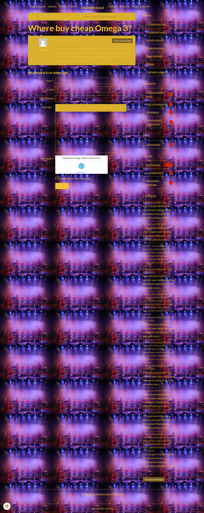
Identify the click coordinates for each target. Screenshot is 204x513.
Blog (134, 6)
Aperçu (128, 108)
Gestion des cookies (102, 508)
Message (47, 107)
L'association (74, 16)
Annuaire (124, 6)
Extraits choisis (154, 40)
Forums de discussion (51, 16)
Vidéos (73, 6)
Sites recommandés (159, 104)
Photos (63, 6)
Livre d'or (145, 6)
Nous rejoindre (154, 55)
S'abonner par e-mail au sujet (75, 178)
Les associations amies (159, 94)
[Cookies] (7, 506)
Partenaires (159, 112)
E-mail (50, 89)
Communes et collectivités (159, 121)
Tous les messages (154, 479)
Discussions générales (159, 182)
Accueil (32, 16)
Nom (49, 80)
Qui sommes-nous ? (157, 24)
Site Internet (47, 98)
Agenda (52, 6)
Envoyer (61, 185)
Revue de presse (155, 47)
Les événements (159, 173)
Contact (112, 6)
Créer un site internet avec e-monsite (102, 493)
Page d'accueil (37, 6)
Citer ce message (122, 40)
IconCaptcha (81, 172)
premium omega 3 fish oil (96, 56)
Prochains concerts (156, 71)
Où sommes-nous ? (156, 32)
